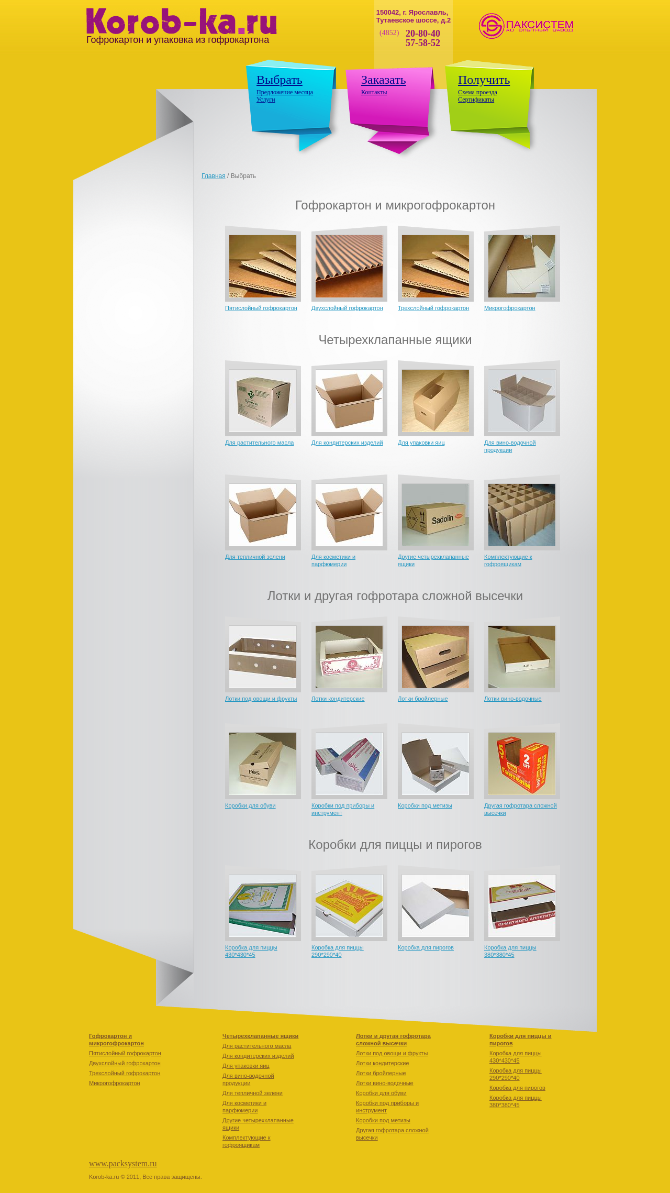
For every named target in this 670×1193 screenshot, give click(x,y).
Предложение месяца (284, 92)
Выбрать (279, 79)
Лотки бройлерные (423, 698)
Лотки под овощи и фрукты (261, 698)
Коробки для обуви (250, 805)
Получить (484, 79)
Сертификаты (476, 99)
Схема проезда (477, 92)
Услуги (265, 99)
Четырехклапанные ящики (260, 1036)
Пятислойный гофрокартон (261, 308)
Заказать (383, 79)
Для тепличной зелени (255, 557)
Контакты (374, 92)
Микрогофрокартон (509, 308)
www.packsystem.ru (123, 1163)
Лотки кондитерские (338, 698)
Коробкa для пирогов (426, 947)
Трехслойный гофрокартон (433, 308)
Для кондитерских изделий (347, 442)
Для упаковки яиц (421, 442)
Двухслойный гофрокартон (347, 308)
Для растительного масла (259, 442)
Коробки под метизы (425, 805)
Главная (214, 176)
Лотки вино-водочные (513, 698)
